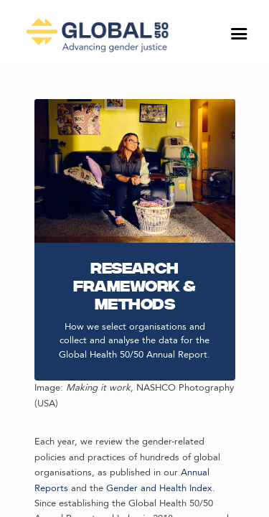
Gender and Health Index (159, 488)
